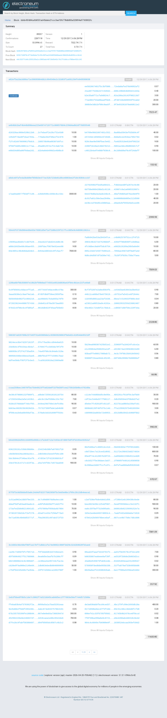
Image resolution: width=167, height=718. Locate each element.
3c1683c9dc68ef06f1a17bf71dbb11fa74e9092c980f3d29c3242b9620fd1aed (49, 545)
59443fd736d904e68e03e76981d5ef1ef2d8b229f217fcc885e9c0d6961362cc (49, 230)
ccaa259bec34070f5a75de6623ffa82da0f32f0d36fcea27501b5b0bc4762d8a (49, 388)
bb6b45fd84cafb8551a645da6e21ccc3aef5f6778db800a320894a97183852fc (49, 51)
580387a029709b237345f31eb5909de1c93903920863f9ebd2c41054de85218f (49, 335)
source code (37, 675)
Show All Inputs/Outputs (102, 158)
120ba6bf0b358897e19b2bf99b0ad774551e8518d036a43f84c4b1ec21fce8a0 (49, 283)
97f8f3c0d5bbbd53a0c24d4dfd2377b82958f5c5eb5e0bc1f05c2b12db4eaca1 (49, 492)
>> (94, 652)
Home (8, 20)
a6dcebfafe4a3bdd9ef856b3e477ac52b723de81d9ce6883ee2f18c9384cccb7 (49, 178)
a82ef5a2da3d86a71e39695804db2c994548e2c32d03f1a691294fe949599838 (49, 79)
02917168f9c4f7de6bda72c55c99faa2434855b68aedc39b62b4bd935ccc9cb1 (49, 55)
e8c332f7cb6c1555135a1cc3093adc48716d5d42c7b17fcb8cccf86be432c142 (49, 60)
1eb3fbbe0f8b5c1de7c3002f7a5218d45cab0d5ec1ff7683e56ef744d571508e (49, 597)
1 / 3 (83, 652)
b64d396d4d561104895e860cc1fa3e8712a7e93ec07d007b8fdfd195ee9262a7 (49, 440)
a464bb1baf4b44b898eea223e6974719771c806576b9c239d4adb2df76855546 (49, 125)
